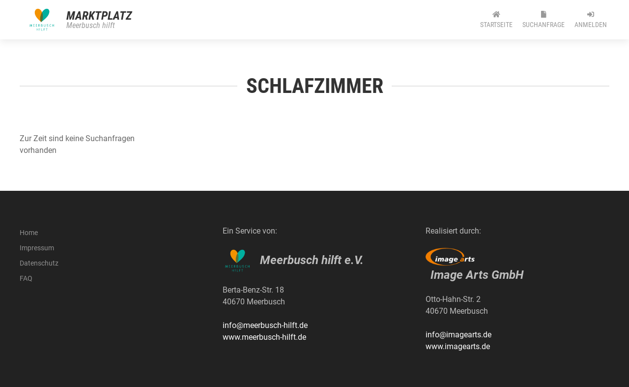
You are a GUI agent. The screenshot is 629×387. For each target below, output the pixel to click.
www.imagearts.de (458, 346)
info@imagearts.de (458, 334)
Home (29, 233)
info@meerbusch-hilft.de (265, 325)
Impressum (37, 248)
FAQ (26, 278)
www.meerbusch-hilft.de (264, 337)
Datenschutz (39, 263)
